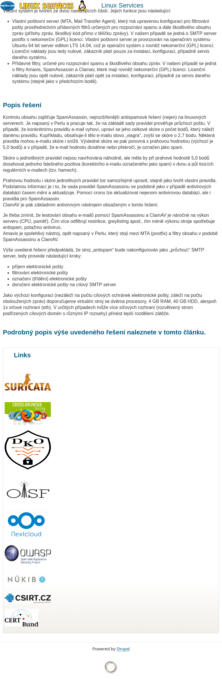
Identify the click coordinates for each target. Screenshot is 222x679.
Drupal (123, 648)
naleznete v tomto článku (165, 332)
